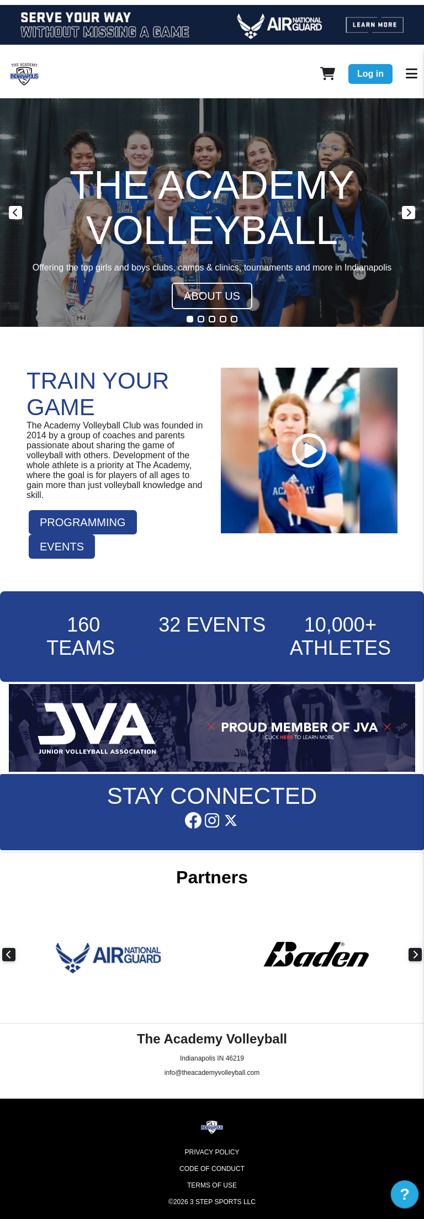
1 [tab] (190, 319)
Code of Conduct (212, 1169)
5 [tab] (234, 319)
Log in (370, 73)
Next (408, 212)
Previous (15, 212)
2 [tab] (201, 319)
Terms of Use (212, 1185)
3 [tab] (212, 319)
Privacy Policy (212, 1152)
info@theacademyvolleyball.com (212, 1073)
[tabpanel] (212, 212)
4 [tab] (223, 319)
